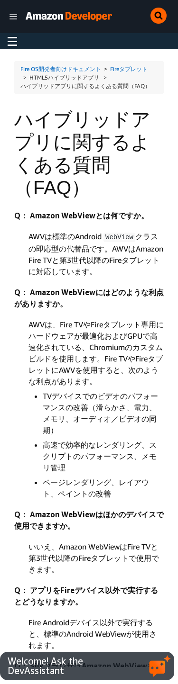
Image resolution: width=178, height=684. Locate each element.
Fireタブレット (129, 68)
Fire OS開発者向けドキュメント (60, 68)
